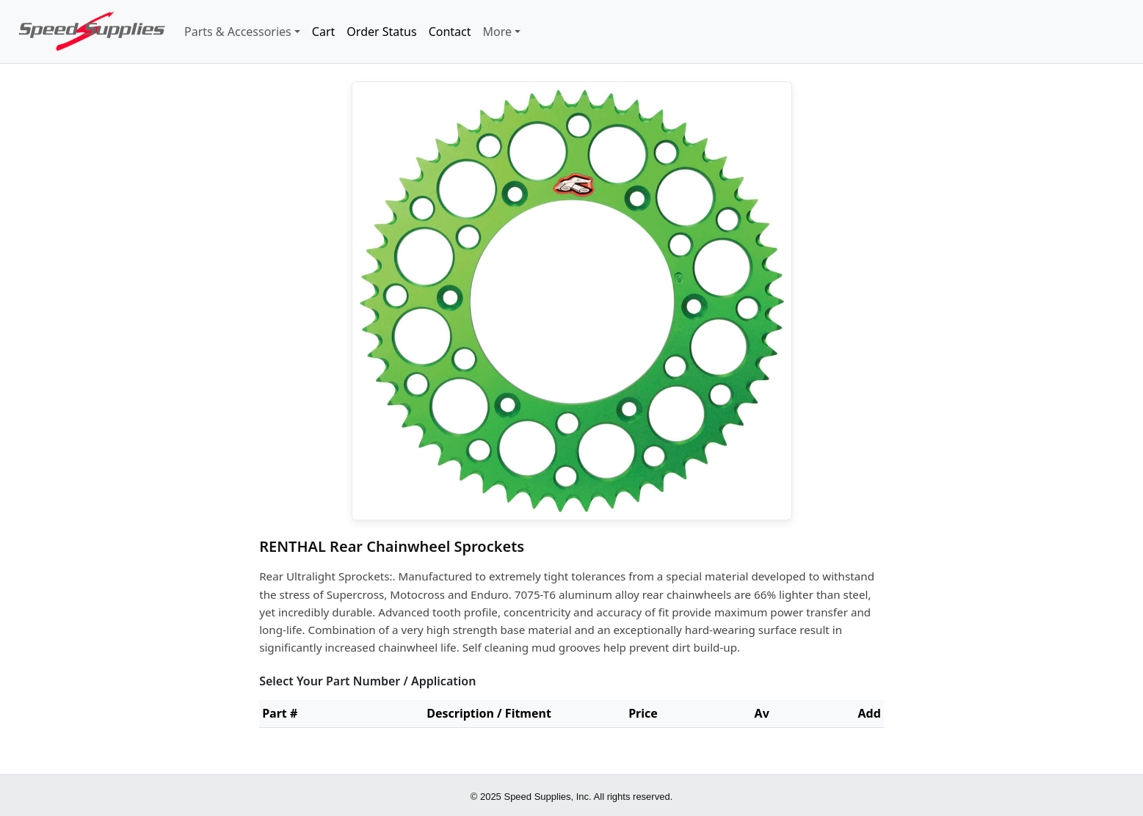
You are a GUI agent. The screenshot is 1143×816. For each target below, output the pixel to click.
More (497, 31)
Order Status (381, 31)
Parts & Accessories (237, 31)
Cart (323, 31)
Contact (450, 31)
